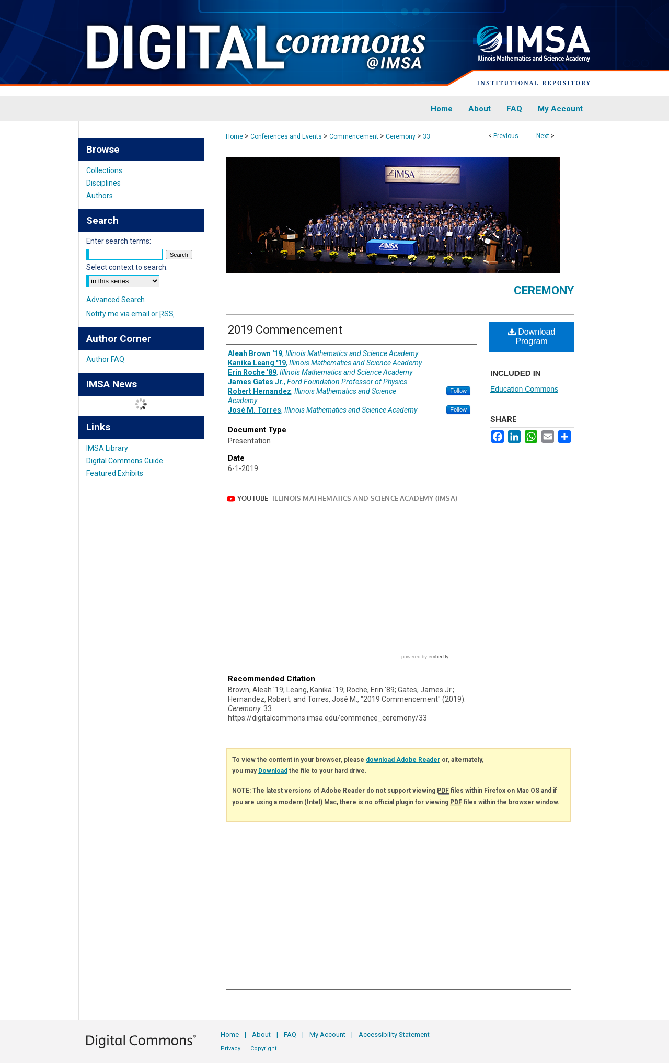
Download (272, 770)
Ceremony (401, 136)
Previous (505, 136)
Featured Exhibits (114, 473)
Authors (99, 195)
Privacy (230, 1048)
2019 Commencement (285, 329)
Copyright (263, 1048)
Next (542, 136)
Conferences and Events (286, 136)
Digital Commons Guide (124, 460)
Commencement (353, 136)
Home (234, 136)
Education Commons (524, 389)
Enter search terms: (118, 241)
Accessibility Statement (394, 1034)
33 (426, 136)
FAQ (290, 1034)
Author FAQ (105, 359)
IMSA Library (107, 448)
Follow (458, 390)
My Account (327, 1034)
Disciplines (103, 183)
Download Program (532, 336)
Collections (104, 170)
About (261, 1034)
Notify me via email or (130, 314)
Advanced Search (115, 299)
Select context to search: (127, 267)
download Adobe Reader (403, 759)
